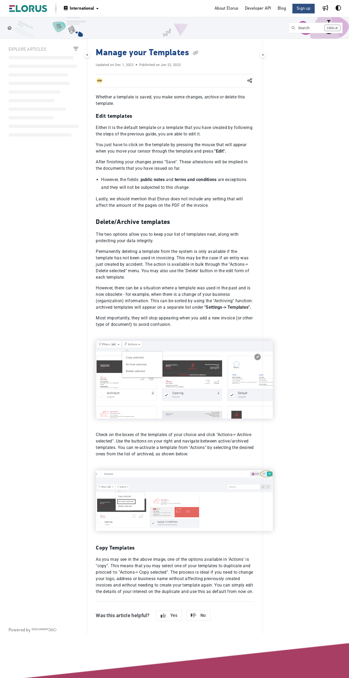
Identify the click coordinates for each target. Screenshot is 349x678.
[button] (28, 8)
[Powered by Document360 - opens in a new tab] (33, 630)
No (198, 615)
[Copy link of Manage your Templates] (195, 53)
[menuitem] (226, 8)
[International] (80, 8)
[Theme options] (338, 8)
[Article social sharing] (249, 80)
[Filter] (76, 49)
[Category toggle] (87, 55)
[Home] (10, 28)
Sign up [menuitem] (303, 8)
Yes (169, 615)
